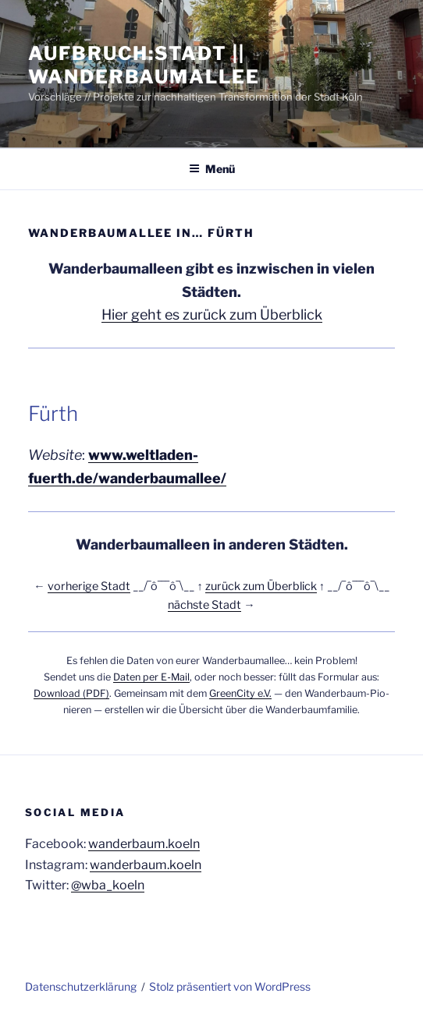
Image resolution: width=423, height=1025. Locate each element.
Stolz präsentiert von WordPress (230, 986)
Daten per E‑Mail (151, 677)
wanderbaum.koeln (144, 843)
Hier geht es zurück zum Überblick (211, 314)
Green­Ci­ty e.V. (240, 693)
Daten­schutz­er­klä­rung (81, 986)
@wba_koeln (107, 885)
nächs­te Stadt (204, 605)
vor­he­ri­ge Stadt (89, 586)
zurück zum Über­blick (261, 586)
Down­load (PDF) (71, 693)
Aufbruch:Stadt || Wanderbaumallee (144, 65)
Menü (212, 168)
